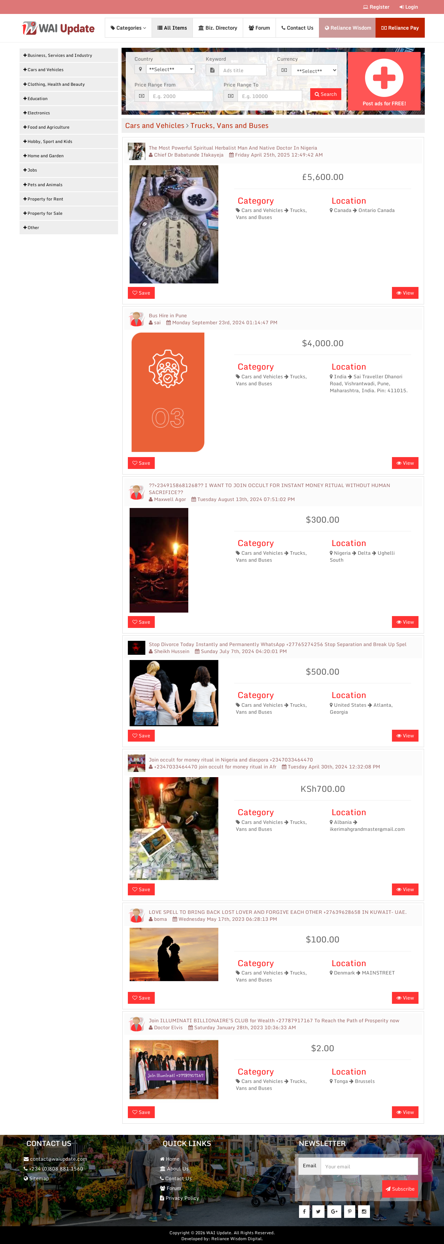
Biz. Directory (217, 28)
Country (143, 58)
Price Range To (241, 84)
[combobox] (170, 69)
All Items (172, 28)
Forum (259, 28)
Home (170, 1158)
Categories (128, 28)
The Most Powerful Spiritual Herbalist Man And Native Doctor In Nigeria (233, 147)
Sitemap (37, 1178)
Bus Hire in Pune (168, 315)
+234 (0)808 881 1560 (54, 1168)
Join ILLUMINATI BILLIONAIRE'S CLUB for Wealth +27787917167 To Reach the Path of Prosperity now (274, 1020)
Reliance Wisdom (348, 28)
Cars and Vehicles (154, 125)
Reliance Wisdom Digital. (237, 1237)
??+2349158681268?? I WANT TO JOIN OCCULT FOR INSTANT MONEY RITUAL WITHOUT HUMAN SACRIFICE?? (269, 488)
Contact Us (297, 28)
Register (376, 7)
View (405, 292)
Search (326, 94)
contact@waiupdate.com (56, 1158)
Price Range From (155, 84)
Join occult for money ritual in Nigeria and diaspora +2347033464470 (231, 759)
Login (409, 7)
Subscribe (399, 1188)
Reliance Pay (400, 28)
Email (310, 1164)
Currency (287, 58)
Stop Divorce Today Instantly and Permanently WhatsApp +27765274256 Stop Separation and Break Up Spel (278, 643)
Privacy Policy (180, 1197)
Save (141, 292)
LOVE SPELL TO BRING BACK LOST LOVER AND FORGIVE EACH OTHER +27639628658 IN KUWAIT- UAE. (278, 911)
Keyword (216, 58)
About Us (175, 1168)
